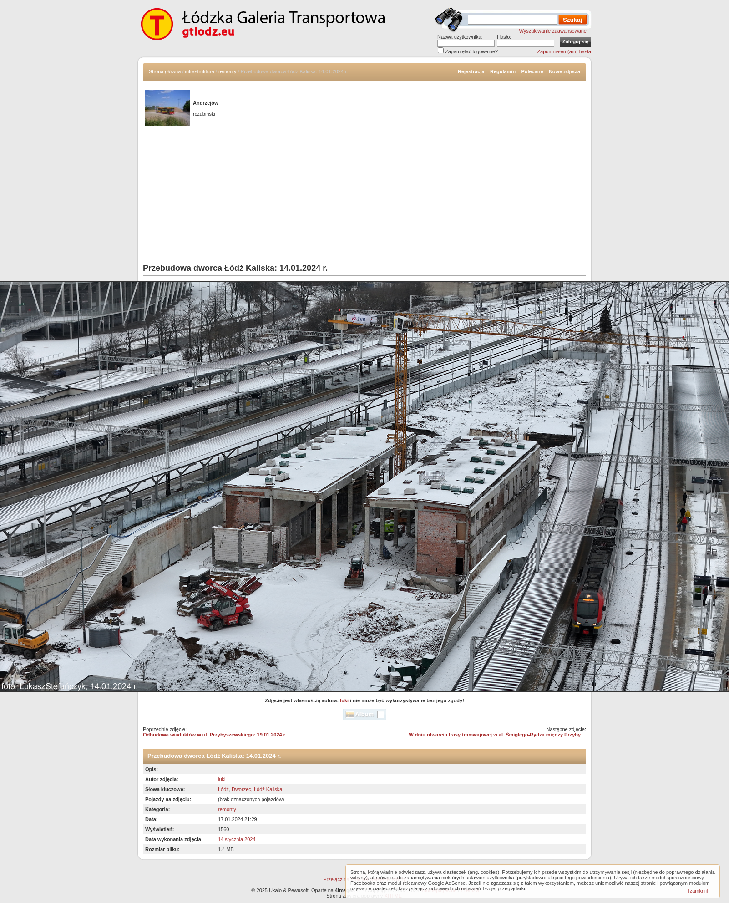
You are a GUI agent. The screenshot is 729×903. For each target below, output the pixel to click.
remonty (227, 71)
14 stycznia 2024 (237, 839)
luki (344, 700)
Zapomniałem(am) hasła (564, 51)
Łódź (223, 789)
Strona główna (165, 71)
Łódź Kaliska (268, 789)
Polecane (532, 71)
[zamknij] (698, 890)
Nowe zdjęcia (564, 71)
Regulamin (503, 71)
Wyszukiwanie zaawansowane (553, 31)
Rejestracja (471, 71)
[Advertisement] (364, 195)
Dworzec (241, 789)
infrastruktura (199, 71)
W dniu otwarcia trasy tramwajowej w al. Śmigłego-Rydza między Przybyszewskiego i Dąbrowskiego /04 (532, 734)
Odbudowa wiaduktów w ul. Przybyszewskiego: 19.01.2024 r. (214, 734)
